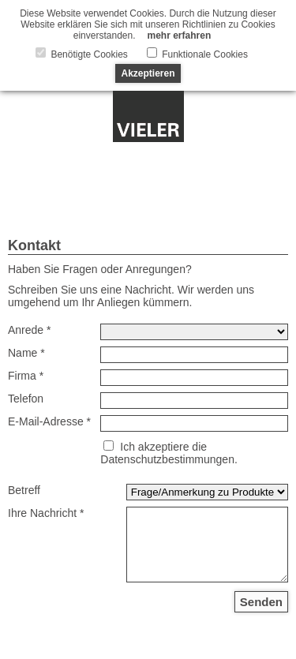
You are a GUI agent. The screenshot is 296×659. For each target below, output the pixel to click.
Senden (261, 601)
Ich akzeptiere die (163, 446)
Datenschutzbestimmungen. (169, 459)
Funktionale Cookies (203, 54)
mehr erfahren (180, 35)
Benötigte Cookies (88, 54)
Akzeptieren (147, 73)
